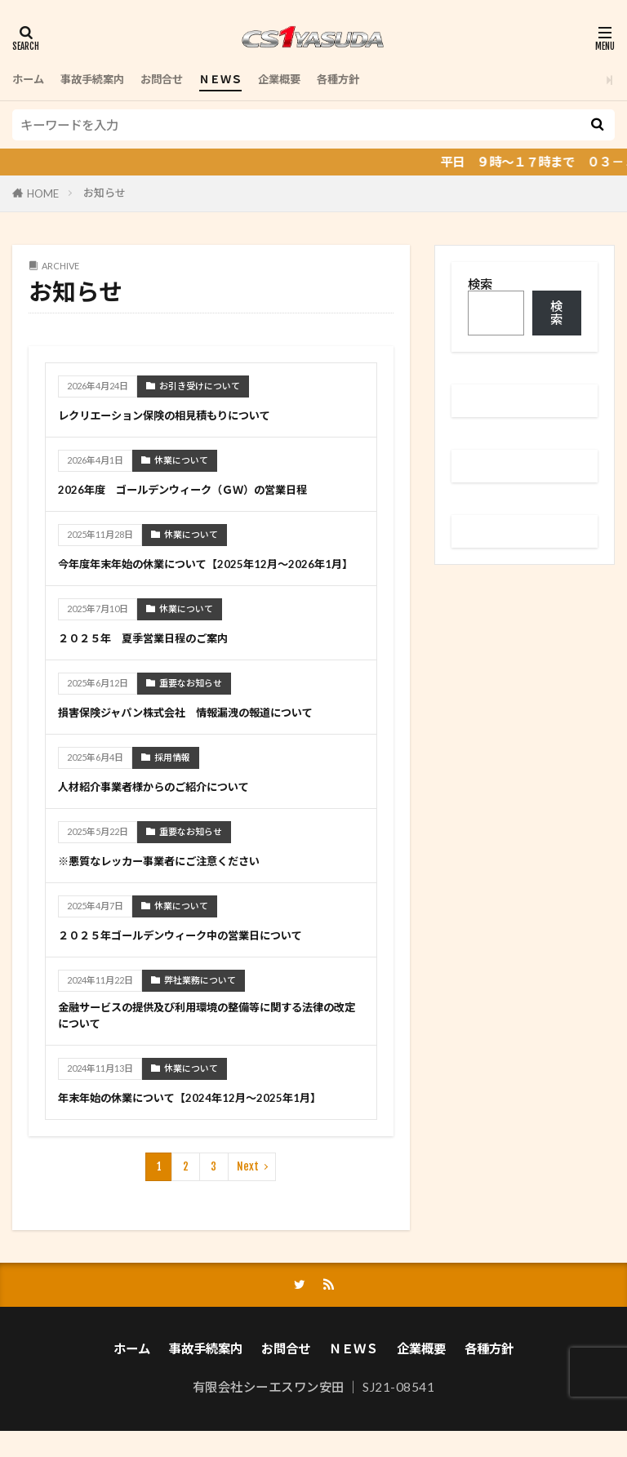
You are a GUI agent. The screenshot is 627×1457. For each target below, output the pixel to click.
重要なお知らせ (190, 701)
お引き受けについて (199, 385)
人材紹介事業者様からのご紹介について (168, 804)
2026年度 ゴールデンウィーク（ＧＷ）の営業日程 (201, 489)
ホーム (30, 79)
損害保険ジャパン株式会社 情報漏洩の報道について (205, 730)
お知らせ (104, 192)
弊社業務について (200, 998)
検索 (480, 284)
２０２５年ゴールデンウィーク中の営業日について (199, 953)
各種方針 (375, 79)
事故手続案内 (102, 79)
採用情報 (172, 776)
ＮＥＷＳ (244, 79)
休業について (181, 460)
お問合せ (179, 79)
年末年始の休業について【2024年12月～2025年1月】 (208, 1120)
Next (248, 1190)
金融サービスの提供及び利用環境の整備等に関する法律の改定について (205, 1037)
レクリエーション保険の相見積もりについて (180, 414)
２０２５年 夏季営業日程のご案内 (156, 656)
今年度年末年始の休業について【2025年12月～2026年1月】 (205, 572)
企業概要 (310, 79)
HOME (43, 193)
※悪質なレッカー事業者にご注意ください (174, 879)
